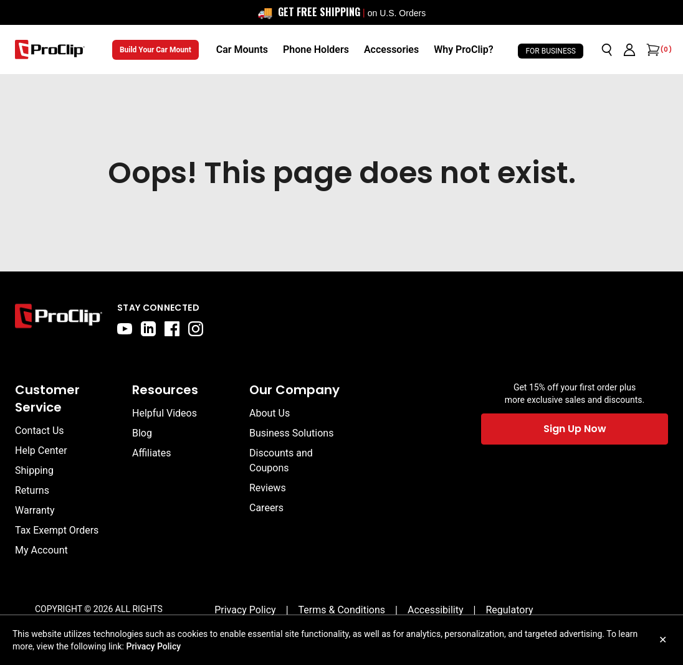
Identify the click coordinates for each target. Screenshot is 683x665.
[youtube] (124, 328)
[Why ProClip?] (463, 50)
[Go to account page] (629, 50)
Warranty (35, 510)
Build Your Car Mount (155, 49)
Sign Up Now (574, 429)
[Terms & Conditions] (342, 610)
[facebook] (172, 328)
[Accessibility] (436, 610)
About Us (269, 413)
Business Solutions (291, 433)
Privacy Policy (153, 646)
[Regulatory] (509, 610)
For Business (550, 51)
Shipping (34, 470)
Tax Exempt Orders (56, 530)
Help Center (41, 450)
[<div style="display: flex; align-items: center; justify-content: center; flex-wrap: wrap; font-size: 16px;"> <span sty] (341, 12)
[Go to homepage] (50, 49)
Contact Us (39, 430)
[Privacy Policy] (245, 610)
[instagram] (195, 328)
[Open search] (607, 50)
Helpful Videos (164, 413)
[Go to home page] (58, 318)
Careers (266, 508)
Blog (142, 433)
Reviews (267, 488)
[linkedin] (148, 328)
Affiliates (151, 453)
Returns (32, 490)
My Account (41, 550)
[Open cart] (652, 49)
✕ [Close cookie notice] (663, 640)
